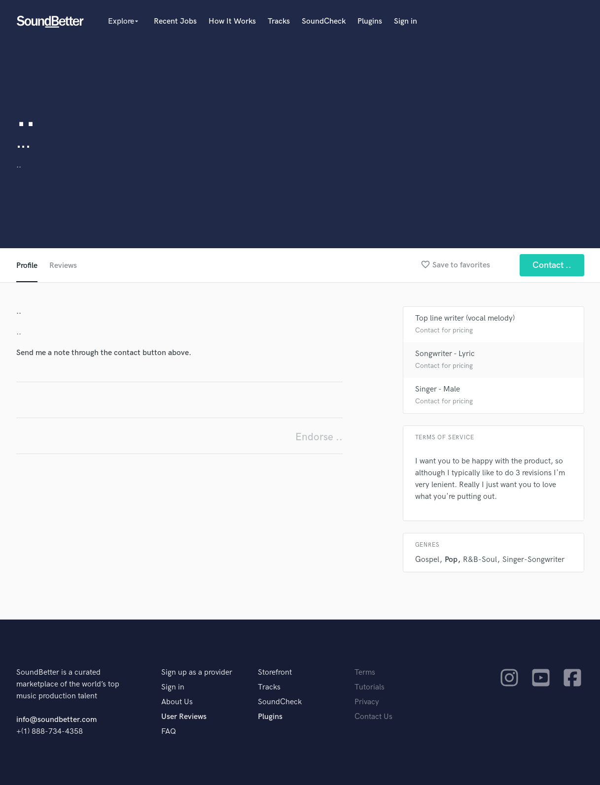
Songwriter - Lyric (445, 354)
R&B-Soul (480, 559)
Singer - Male (437, 389)
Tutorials (369, 687)
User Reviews (184, 716)
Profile (26, 265)
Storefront (275, 672)
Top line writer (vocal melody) (465, 318)
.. (18, 165)
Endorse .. (319, 437)
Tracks (279, 21)
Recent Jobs (175, 21)
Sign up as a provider (196, 672)
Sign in (405, 21)
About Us (177, 702)
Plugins (369, 21)
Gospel (427, 559)
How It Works (232, 21)
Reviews (63, 265)
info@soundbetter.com (56, 719)
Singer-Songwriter (533, 559)
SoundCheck (324, 21)
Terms (364, 672)
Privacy (366, 702)
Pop (451, 559)
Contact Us (373, 716)
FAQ (168, 731)
